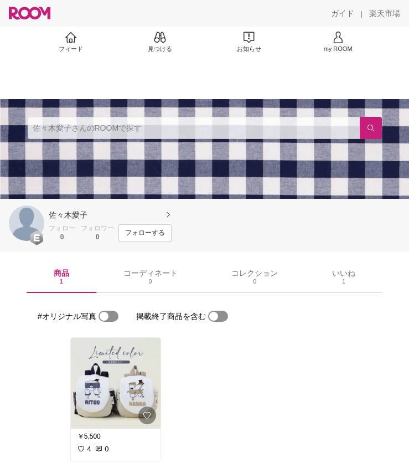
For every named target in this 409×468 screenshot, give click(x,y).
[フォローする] (145, 233)
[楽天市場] (384, 13)
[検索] (371, 128)
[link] (116, 383)
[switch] (108, 316)
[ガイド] (342, 13)
